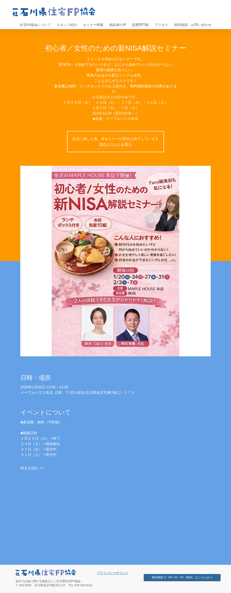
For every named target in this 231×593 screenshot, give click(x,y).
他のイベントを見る (115, 144)
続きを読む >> (32, 468)
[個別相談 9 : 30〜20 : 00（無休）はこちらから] (182, 577)
